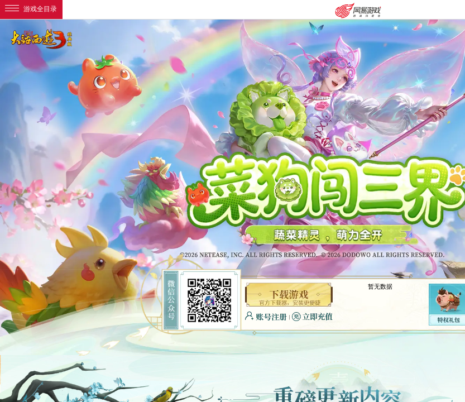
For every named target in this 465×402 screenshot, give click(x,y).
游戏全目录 (31, 9)
